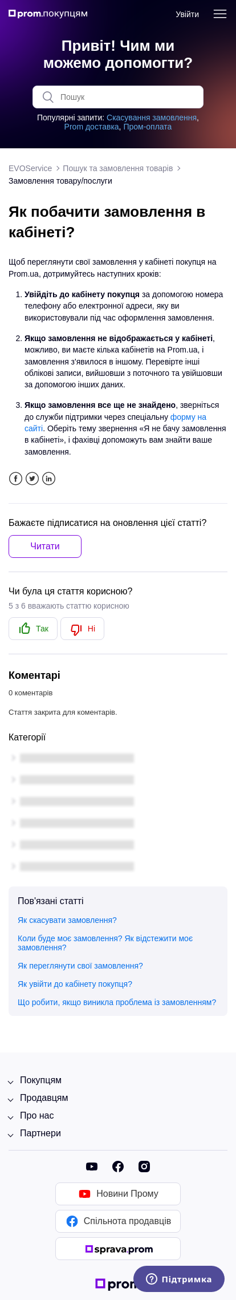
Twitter (32, 479)
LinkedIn (49, 479)
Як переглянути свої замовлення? (80, 965)
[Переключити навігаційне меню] (220, 14)
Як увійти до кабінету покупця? (75, 984)
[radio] (33, 628)
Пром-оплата (147, 126)
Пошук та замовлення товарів (118, 168)
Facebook (16, 479)
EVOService (30, 168)
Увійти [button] (187, 14)
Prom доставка (91, 126)
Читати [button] (45, 546)
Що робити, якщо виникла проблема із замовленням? (117, 1002)
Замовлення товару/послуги (60, 180)
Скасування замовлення (152, 117)
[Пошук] (118, 97)
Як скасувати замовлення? (67, 920)
